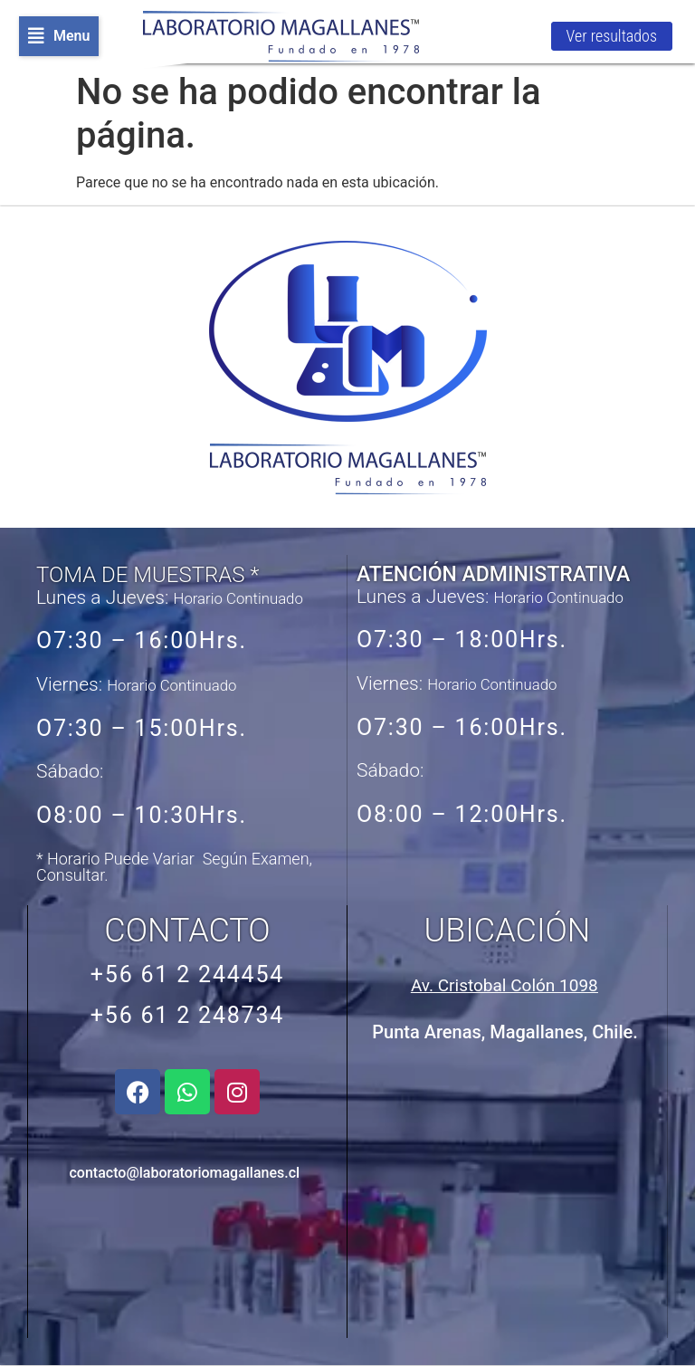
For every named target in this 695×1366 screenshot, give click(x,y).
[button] (59, 36)
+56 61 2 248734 (187, 1015)
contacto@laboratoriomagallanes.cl (185, 1172)
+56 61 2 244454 (187, 974)
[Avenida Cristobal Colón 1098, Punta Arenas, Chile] (505, 1193)
